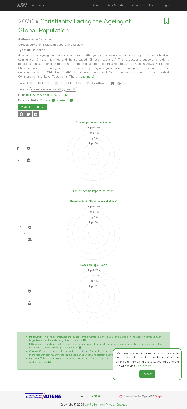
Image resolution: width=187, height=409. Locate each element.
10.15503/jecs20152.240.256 (46, 95)
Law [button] (68, 89)
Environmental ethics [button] (43, 89)
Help (152, 5)
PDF (41, 107)
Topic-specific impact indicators (94, 191)
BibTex (26, 107)
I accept (147, 374)
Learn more (144, 366)
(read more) (86, 77)
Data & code (115, 5)
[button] (31, 83)
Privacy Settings (116, 405)
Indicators (136, 5)
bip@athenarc (94, 405)
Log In (166, 5)
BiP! (22, 5)
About (96, 5)
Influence (85, 351)
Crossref (47, 100)
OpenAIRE (64, 100)
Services (37, 5)
